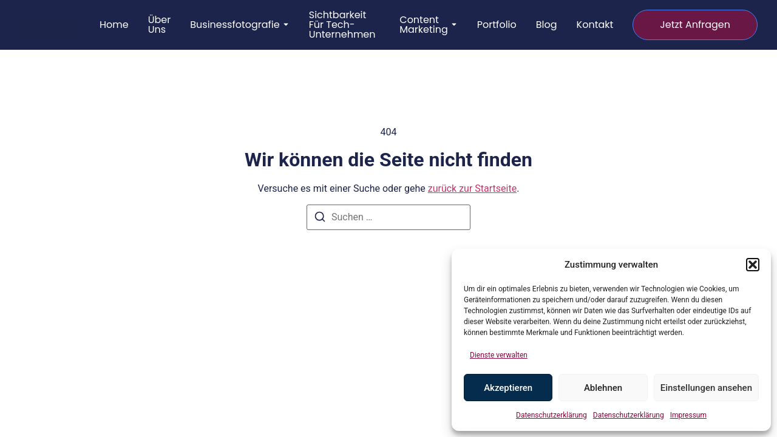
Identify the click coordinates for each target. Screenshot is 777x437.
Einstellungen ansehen (706, 387)
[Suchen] (320, 219)
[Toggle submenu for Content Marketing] (453, 25)
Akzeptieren (508, 387)
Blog (546, 25)
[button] (753, 265)
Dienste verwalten (499, 355)
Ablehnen (603, 387)
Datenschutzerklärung (551, 415)
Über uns (159, 25)
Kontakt (595, 25)
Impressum (688, 415)
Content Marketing (423, 25)
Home (114, 25)
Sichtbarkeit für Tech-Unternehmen (342, 24)
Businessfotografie (235, 25)
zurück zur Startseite (472, 188)
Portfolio (497, 25)
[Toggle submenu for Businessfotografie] (285, 25)
